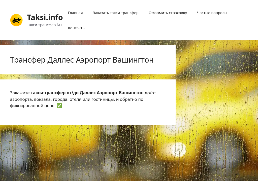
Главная (75, 12)
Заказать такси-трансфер (116, 12)
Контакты (76, 27)
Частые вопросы (212, 12)
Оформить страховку (168, 12)
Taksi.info (45, 17)
